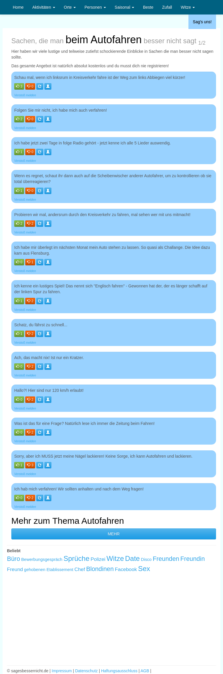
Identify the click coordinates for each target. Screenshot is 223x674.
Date (132, 558)
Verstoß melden (25, 95)
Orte (70, 7)
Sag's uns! (202, 21)
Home (18, 7)
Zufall (167, 7)
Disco (146, 559)
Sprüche (76, 558)
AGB (145, 670)
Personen (95, 7)
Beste (148, 7)
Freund (15, 569)
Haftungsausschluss (119, 670)
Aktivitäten (43, 7)
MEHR (114, 534)
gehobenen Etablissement (48, 569)
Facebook (126, 569)
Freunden (166, 558)
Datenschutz (86, 670)
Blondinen (100, 569)
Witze (188, 7)
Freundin (192, 558)
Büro (13, 558)
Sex (144, 568)
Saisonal (124, 7)
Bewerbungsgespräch (41, 559)
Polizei (98, 559)
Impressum (62, 670)
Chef (79, 569)
